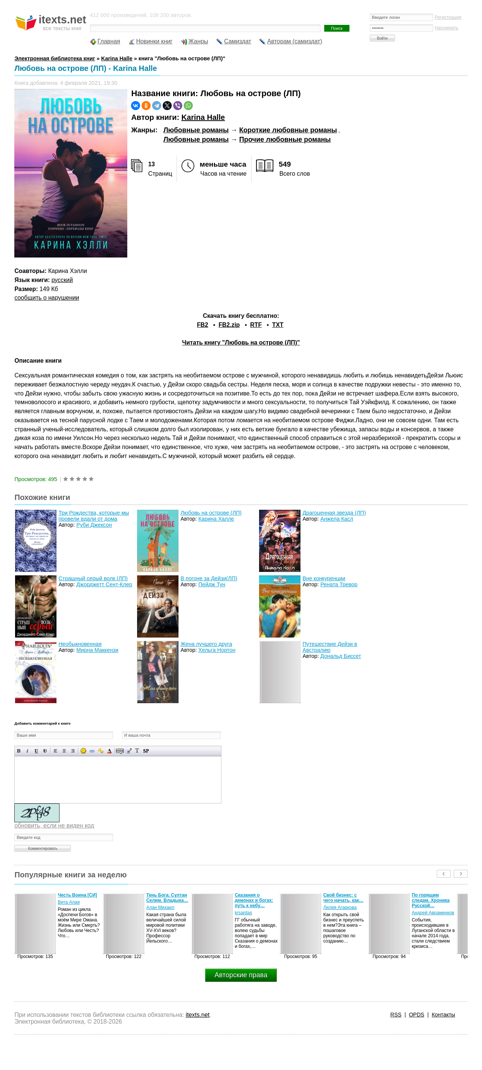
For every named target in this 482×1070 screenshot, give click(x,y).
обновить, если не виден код (54, 825)
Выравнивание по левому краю (55, 751)
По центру (64, 751)
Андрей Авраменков (433, 912)
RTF (256, 325)
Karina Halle (203, 117)
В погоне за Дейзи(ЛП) (208, 578)
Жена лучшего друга (206, 644)
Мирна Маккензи (97, 650)
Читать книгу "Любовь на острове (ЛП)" (241, 342)
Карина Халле (216, 519)
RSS (396, 1015)
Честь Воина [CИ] (77, 895)
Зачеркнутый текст (45, 751)
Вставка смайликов (83, 751)
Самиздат (237, 41)
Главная (109, 41)
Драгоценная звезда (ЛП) (334, 513)
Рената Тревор (339, 584)
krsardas (243, 912)
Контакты (443, 1015)
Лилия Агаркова (340, 907)
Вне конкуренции (323, 578)
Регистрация (448, 17)
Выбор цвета (109, 751)
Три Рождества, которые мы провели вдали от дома (93, 516)
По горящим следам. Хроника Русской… (431, 900)
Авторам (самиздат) (294, 41)
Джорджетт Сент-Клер (104, 584)
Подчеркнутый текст (36, 751)
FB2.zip (228, 325)
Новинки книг (154, 41)
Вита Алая (68, 902)
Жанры (198, 41)
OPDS (416, 1015)
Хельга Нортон (216, 650)
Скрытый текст (120, 751)
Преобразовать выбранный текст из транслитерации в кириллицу (137, 751)
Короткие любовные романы (288, 130)
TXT (278, 325)
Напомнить (446, 28)
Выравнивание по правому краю (73, 751)
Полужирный (19, 751)
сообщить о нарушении (46, 297)
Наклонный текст (27, 751)
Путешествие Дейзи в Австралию (329, 647)
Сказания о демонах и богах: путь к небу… (254, 900)
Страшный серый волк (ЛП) (93, 578)
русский (62, 280)
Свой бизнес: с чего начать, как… (343, 897)
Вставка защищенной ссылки (100, 751)
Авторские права (241, 975)
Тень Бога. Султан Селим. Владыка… (167, 897)
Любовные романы (196, 130)
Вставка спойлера (146, 751)
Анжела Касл (336, 519)
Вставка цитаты (128, 751)
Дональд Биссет (340, 656)
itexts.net (197, 1015)
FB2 (202, 325)
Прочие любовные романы (285, 139)
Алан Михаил (160, 907)
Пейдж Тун (212, 584)
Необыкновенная (79, 644)
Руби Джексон (94, 525)
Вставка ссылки (92, 751)
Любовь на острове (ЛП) (210, 513)
